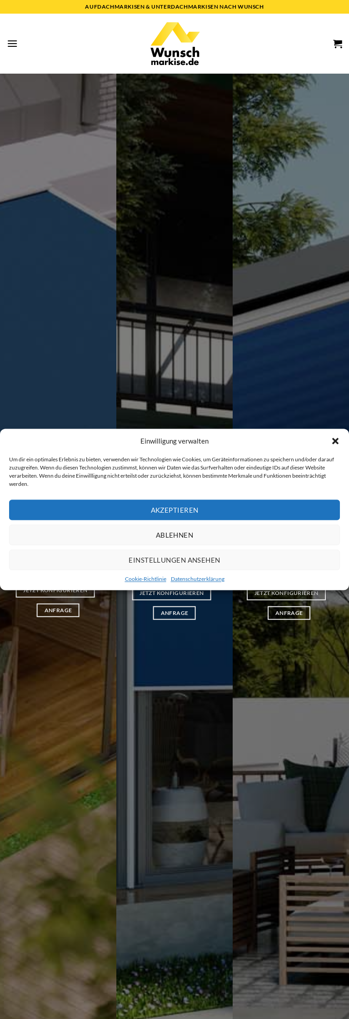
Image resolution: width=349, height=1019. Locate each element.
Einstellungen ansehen (174, 560)
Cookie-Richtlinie (145, 578)
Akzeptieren (175, 510)
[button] (335, 440)
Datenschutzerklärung (197, 578)
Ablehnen (175, 535)
